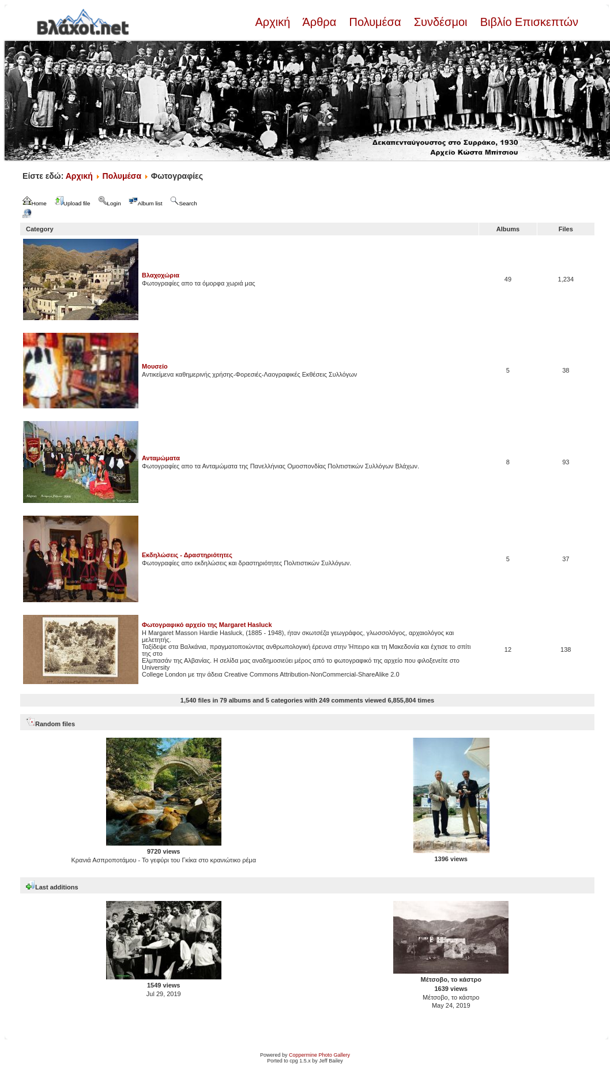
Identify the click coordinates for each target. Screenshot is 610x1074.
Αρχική (274, 22)
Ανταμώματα (161, 458)
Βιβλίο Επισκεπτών (527, 22)
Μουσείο (155, 366)
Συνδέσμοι (440, 22)
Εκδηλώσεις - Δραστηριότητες (187, 554)
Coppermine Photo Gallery (319, 1055)
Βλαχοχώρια (160, 275)
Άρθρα (320, 22)
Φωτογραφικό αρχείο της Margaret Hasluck (207, 624)
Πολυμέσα (375, 22)
